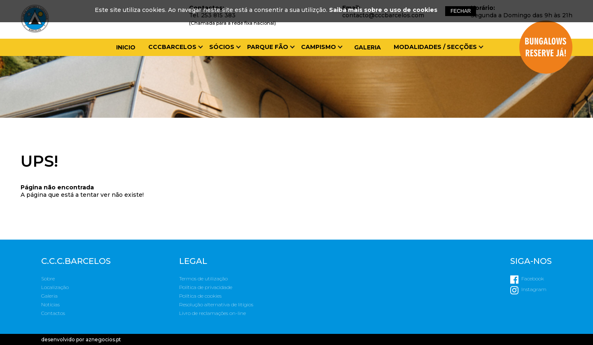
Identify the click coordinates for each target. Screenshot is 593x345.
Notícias (50, 304)
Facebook (532, 278)
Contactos (53, 313)
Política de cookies (200, 296)
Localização (55, 287)
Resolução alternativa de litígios (216, 304)
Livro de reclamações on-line (212, 313)
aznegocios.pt (103, 339)
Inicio (125, 47)
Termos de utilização (203, 278)
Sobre (48, 278)
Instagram (533, 289)
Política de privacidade (205, 287)
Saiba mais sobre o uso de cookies (383, 10)
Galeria (367, 47)
